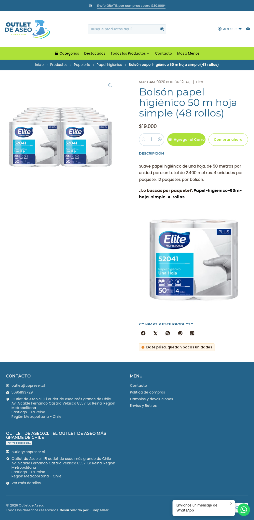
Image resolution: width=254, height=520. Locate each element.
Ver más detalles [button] (23, 482)
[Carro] (248, 29)
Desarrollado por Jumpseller (84, 510)
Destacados (94, 53)
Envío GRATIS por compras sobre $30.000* (131, 6)
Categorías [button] (66, 53)
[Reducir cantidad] (143, 140)
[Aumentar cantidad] (160, 140)
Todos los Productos (130, 53)
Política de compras (147, 392)
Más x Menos (188, 53)
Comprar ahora (228, 139)
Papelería (82, 65)
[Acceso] (229, 29)
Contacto (163, 53)
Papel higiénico (109, 65)
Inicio (39, 65)
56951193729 (19, 392)
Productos (59, 65)
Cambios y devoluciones (151, 399)
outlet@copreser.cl (25, 385)
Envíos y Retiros (143, 405)
